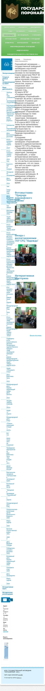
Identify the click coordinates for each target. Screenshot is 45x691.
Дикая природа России (8, 467)
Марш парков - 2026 (8, 581)
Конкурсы (9, 43)
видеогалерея (22, 50)
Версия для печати (35, 335)
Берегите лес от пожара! (8, 166)
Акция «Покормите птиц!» (8, 370)
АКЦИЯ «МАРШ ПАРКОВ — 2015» (8, 404)
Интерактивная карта (6, 588)
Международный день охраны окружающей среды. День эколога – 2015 (8, 391)
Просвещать (9, 35)
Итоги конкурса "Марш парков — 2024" (8, 144)
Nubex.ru (19, 677)
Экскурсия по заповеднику (8, 173)
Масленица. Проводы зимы (8, 212)
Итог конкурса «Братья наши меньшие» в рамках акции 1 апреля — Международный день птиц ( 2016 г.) (8, 301)
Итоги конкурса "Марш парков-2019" (8, 227)
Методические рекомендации (6, 593)
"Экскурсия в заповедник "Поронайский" (8, 492)
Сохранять (36, 35)
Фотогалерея (22, 43)
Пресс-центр (9, 27)
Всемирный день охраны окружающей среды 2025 (8, 560)
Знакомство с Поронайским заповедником (8, 127)
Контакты (23, 27)
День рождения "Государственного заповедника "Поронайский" (8, 199)
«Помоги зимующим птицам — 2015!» (8, 427)
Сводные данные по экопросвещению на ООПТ (6, 80)
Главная (17, 59)
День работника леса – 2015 (8, 378)
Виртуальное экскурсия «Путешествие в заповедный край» (8, 477)
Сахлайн (20, 675)
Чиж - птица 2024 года (8, 190)
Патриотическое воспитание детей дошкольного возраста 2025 (8, 514)
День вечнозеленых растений (8, 134)
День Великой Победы (8, 543)
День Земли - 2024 (8, 181)
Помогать (33, 31)
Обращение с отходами (30, 39)
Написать (36, 43)
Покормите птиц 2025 (8, 569)
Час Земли (8, 206)
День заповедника (8, 574)
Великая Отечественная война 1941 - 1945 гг (8, 534)
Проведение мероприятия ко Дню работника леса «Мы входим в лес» (8, 455)
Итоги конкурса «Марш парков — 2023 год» (8, 156)
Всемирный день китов (8, 485)
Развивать (20, 31)
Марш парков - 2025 (8, 523)
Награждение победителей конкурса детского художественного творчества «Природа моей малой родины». (8, 114)
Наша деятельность (6, 88)
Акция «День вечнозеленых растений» (8, 219)
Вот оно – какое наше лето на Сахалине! (8, 439)
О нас (10, 31)
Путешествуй (11, 39)
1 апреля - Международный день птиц (8, 502)
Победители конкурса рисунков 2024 (22, 54)
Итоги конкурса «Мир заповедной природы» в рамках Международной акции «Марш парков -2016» (8, 326)
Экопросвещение (6, 73)
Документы (36, 27)
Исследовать (23, 35)
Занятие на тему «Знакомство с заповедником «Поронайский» (8, 97)
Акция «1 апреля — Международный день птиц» (8, 415)
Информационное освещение (22, 47)
